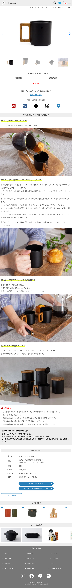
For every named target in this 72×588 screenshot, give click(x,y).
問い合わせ (30, 558)
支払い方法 (53, 553)
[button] (69, 33)
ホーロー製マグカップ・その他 (62, 7)
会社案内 (30, 553)
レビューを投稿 (11, 495)
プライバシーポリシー (57, 568)
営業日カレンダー (36, 95)
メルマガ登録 (54, 558)
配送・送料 (8, 558)
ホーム (31, 7)
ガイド (7, 553)
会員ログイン (31, 563)
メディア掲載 (9, 568)
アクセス (53, 563)
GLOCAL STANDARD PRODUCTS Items (36, 488)
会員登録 (7, 563)
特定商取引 (30, 568)
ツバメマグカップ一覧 (36, 483)
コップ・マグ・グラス (43, 7)
